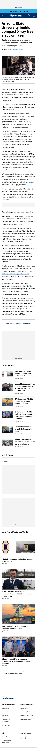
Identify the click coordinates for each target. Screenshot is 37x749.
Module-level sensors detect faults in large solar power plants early (25, 442)
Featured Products (26, 719)
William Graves (28, 182)
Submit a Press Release (27, 715)
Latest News (5, 708)
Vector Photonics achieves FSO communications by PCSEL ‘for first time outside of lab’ (17, 594)
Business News (6, 712)
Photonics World (18, 49)
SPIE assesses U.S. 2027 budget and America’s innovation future (24, 401)
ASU (28, 89)
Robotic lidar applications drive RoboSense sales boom (24, 429)
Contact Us (5, 737)
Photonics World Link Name (13, 673)
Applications (5, 715)
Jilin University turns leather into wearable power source (23, 373)
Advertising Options (26, 712)
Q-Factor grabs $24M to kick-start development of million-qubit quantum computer (16, 661)
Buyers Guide (24, 708)
